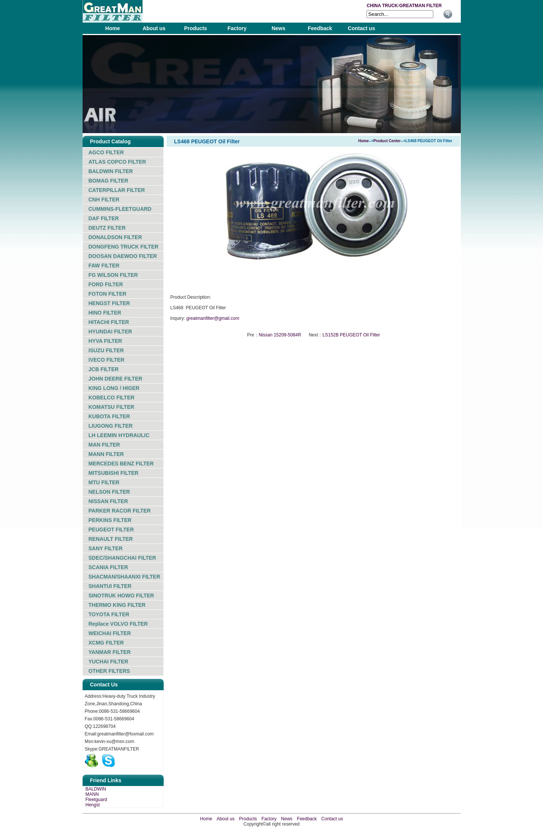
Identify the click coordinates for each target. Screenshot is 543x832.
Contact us (361, 28)
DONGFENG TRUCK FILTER (124, 247)
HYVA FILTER (105, 341)
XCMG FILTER (106, 643)
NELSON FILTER (109, 492)
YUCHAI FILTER (109, 662)
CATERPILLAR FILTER (117, 190)
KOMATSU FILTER (112, 407)
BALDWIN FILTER (111, 171)
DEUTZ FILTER (107, 228)
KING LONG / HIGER (114, 388)
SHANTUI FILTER (110, 586)
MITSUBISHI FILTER (114, 473)
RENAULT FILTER (111, 539)
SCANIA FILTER (108, 567)
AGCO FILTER (106, 152)
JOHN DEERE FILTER (116, 379)
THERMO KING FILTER (117, 605)
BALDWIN (96, 789)
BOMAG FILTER (109, 181)
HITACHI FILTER (109, 322)
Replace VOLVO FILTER (118, 624)
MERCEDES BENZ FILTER (121, 464)
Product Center (386, 141)
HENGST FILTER (109, 303)
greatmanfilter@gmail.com (212, 318)
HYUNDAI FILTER (110, 332)
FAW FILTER (104, 265)
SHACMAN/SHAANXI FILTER (124, 577)
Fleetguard (96, 799)
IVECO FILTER (106, 360)
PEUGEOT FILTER (111, 530)
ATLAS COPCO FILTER (117, 162)
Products (195, 28)
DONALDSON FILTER (115, 237)
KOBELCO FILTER (112, 398)
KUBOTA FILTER (109, 416)
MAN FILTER (104, 445)
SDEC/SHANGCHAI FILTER (122, 558)
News (278, 28)
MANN (92, 794)
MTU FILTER (104, 482)
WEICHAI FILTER (110, 633)
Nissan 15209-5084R (280, 335)
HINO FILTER (105, 313)
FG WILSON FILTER (113, 275)
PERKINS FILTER (110, 520)
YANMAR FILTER (110, 652)
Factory (237, 28)
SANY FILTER (106, 548)
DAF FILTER (104, 218)
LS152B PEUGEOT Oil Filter (351, 335)
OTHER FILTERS (109, 671)
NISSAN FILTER (108, 501)
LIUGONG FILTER (111, 426)
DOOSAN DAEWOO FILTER (123, 256)
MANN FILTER (106, 454)
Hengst (93, 804)
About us (154, 28)
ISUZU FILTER (106, 350)
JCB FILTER (104, 369)
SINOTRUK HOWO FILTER (121, 596)
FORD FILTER (106, 284)
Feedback (320, 28)
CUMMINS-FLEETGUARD (120, 209)
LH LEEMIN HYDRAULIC (119, 435)
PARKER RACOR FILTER (120, 511)
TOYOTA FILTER (109, 614)
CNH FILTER (104, 199)
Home (112, 28)
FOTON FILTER (108, 294)
